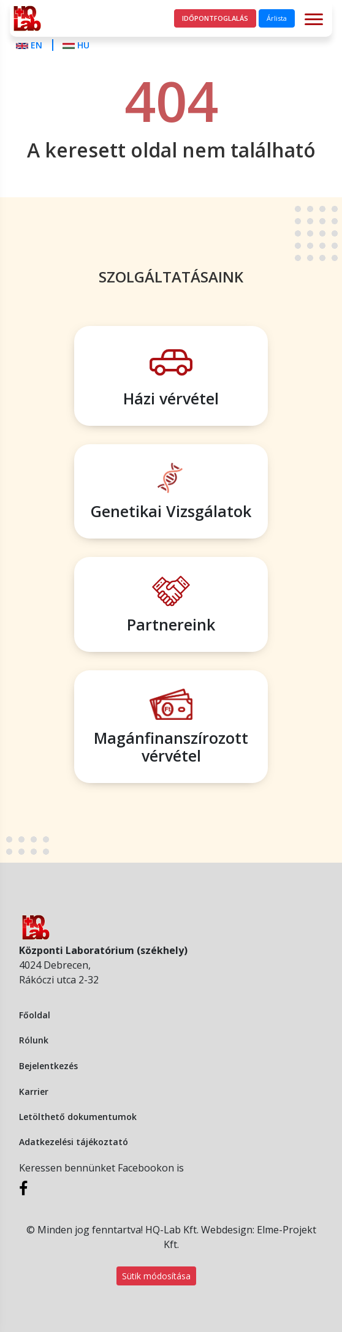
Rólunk (33, 1040)
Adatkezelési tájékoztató (73, 1142)
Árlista (277, 18)
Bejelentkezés (48, 1066)
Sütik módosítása (156, 1276)
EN (30, 45)
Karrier (33, 1091)
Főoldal (34, 1015)
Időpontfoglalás (215, 18)
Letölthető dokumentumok (78, 1116)
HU (76, 45)
